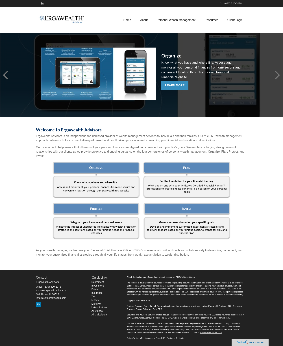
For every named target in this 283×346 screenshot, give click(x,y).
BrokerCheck (189, 277)
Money (95, 300)
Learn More (175, 85)
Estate (95, 289)
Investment (98, 285)
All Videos (97, 310)
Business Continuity (175, 338)
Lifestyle (96, 303)
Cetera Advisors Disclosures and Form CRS (146, 338)
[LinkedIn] (42, 3)
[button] (144, 20)
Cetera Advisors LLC (206, 315)
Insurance (97, 292)
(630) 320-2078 (231, 3)
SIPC (170, 318)
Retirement (98, 282)
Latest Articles (99, 307)
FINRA (164, 318)
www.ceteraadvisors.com (211, 332)
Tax (93, 296)
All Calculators (100, 314)
